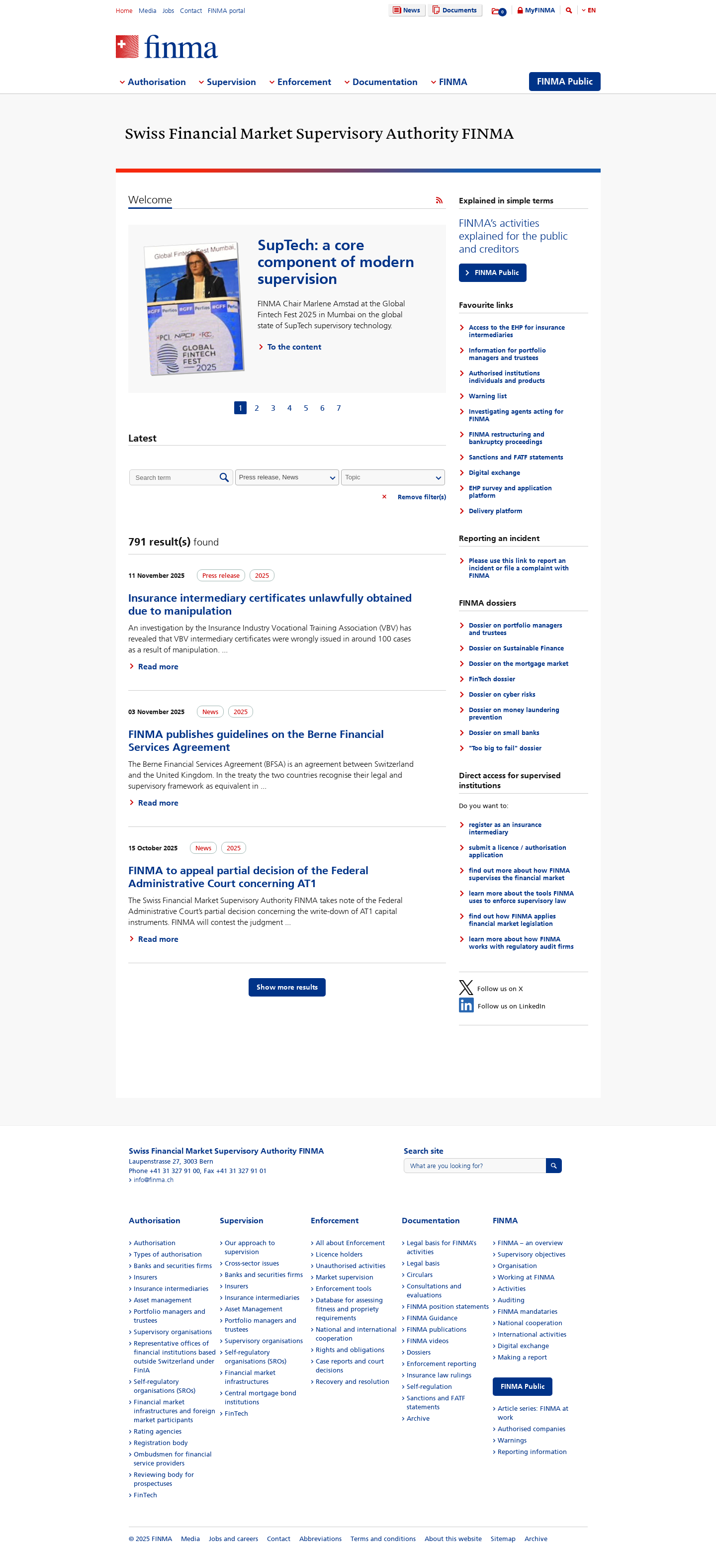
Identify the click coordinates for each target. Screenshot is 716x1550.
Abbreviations (320, 1539)
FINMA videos (427, 1341)
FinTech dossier (492, 679)
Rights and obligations (350, 1350)
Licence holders (339, 1254)
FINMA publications (436, 1329)
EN (592, 10)
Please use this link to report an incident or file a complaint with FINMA (519, 568)
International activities (532, 1334)
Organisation (517, 1266)
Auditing (511, 1300)
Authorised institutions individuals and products (507, 376)
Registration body (161, 1443)
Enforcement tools (343, 1288)
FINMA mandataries (527, 1311)
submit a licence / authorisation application (517, 851)
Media (148, 10)
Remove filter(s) (422, 497)
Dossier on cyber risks (502, 694)
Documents (453, 10)
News (405, 10)
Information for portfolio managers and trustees (507, 354)
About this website (453, 1539)
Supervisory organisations (173, 1332)
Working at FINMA (526, 1277)
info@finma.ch (154, 1180)
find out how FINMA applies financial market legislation (512, 919)
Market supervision (344, 1277)
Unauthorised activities (350, 1266)
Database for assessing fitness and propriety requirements (349, 1309)
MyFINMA (540, 10)
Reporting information (532, 1452)
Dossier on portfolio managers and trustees (515, 629)
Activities (512, 1288)
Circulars (420, 1274)
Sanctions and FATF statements (516, 457)
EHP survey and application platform (510, 491)
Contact (191, 10)
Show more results (287, 987)
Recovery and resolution (352, 1381)
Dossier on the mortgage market (518, 663)
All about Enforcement (350, 1243)
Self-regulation (429, 1386)
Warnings (512, 1440)
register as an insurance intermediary (505, 828)
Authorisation (155, 1243)
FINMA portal (226, 10)
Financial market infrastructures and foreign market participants (174, 1411)
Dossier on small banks (504, 732)
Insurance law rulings (439, 1375)
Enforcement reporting (441, 1364)
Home (124, 10)
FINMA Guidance (432, 1318)
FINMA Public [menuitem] (565, 81)
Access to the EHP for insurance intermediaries (517, 331)
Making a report (522, 1357)
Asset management (162, 1300)
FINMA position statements (448, 1306)
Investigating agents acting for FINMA (516, 415)
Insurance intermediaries (171, 1288)
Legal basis (423, 1263)
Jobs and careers (233, 1539)
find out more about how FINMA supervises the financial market (519, 874)
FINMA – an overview (530, 1243)
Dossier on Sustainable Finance (516, 648)
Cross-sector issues (252, 1263)
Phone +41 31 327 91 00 (164, 1171)
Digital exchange (494, 472)
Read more (158, 666)
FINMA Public (497, 273)
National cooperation (530, 1323)
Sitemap (503, 1539)
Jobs (168, 10)
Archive (418, 1418)
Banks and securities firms (173, 1266)
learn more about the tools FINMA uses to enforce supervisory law (521, 897)
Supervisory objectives (531, 1254)
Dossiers (419, 1352)
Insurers (145, 1277)
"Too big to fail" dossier (505, 748)
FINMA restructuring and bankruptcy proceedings (506, 438)
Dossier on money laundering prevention (514, 713)
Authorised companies (531, 1429)
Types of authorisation (168, 1254)
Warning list (488, 396)
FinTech (145, 1495)
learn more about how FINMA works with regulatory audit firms (521, 942)
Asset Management (253, 1309)
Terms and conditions (383, 1539)
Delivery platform (496, 511)
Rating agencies (157, 1431)
